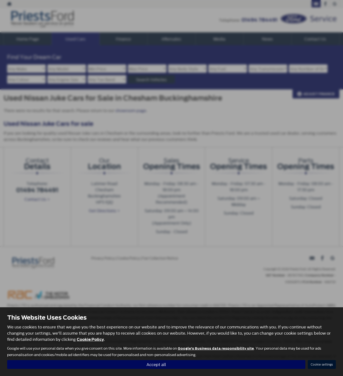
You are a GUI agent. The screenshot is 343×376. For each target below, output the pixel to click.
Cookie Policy (90, 339)
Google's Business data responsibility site (216, 348)
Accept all (156, 364)
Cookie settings (322, 364)
